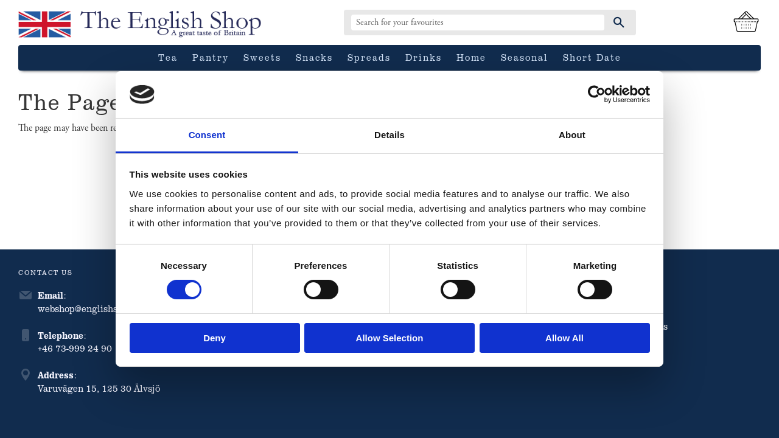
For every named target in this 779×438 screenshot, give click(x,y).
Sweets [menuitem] (262, 57)
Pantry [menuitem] (210, 57)
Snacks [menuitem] (314, 57)
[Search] (619, 22)
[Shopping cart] (746, 22)
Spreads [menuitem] (369, 57)
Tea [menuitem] (168, 57)
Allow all (564, 338)
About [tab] (572, 135)
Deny (214, 338)
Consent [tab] (207, 135)
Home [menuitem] (471, 57)
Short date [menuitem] (592, 57)
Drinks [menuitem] (423, 57)
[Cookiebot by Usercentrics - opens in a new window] (596, 94)
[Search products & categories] (477, 22)
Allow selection (390, 338)
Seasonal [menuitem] (524, 57)
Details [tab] (389, 135)
